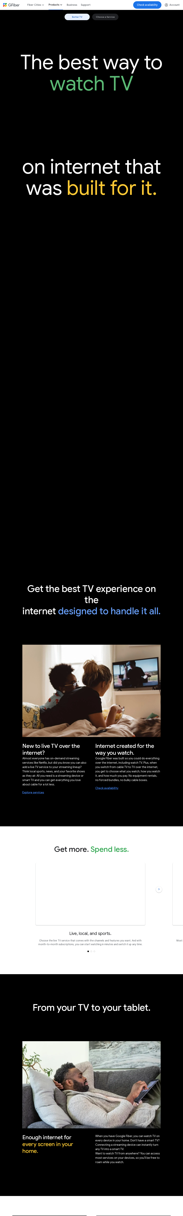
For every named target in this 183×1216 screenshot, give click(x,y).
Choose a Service (105, 17)
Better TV (77, 17)
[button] (91, 951)
